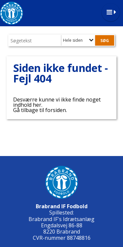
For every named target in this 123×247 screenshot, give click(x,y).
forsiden (55, 110)
